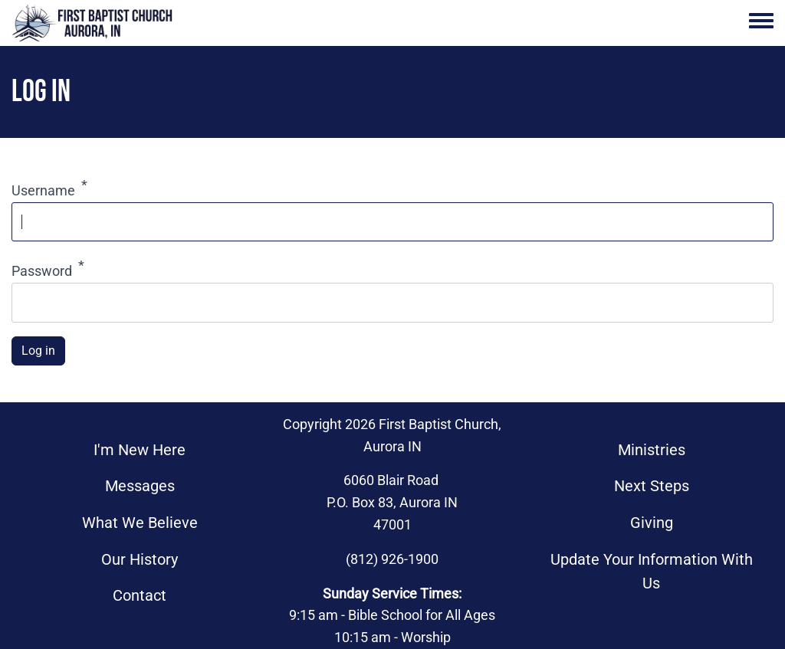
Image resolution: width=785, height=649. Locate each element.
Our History (139, 560)
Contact (139, 596)
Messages (140, 486)
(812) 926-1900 (392, 559)
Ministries (651, 450)
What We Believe (140, 523)
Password (41, 271)
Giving (651, 523)
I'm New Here (140, 450)
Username (43, 190)
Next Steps (651, 486)
